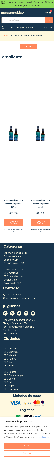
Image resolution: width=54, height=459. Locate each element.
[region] (27, 438)
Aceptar (27, 446)
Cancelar (27, 453)
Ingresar (48, 28)
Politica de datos (42, 437)
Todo (10, 28)
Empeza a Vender (26, 28)
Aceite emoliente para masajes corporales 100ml (13, 203)
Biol (13, 232)
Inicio (6, 35)
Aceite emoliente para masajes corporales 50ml (40, 203)
